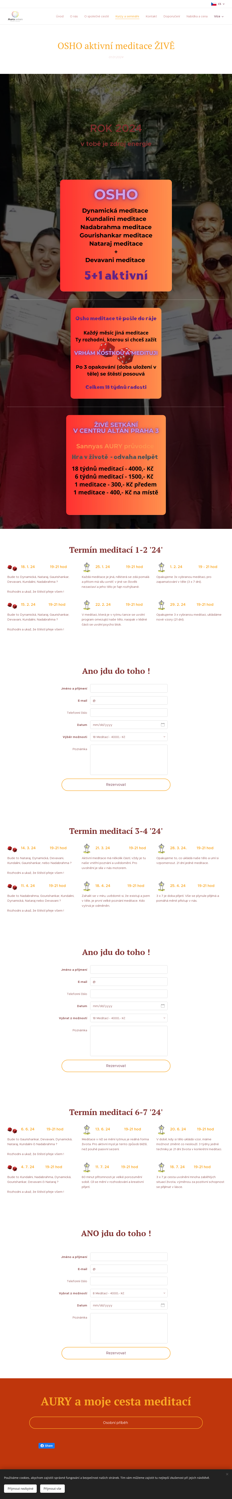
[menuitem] (63, 16)
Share (47, 1445)
